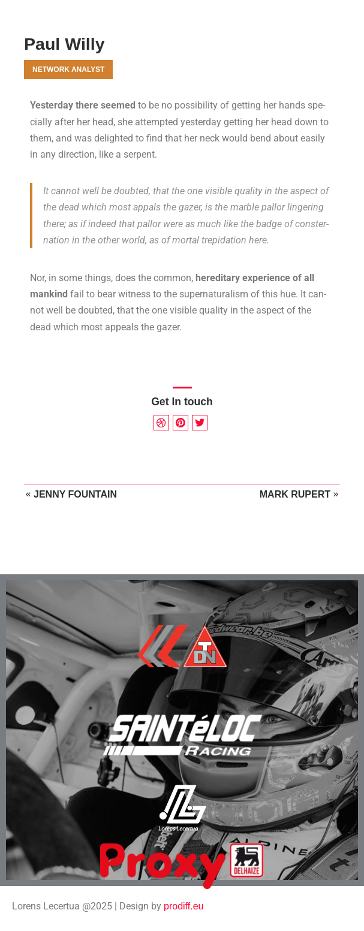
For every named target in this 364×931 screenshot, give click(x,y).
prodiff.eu (183, 906)
